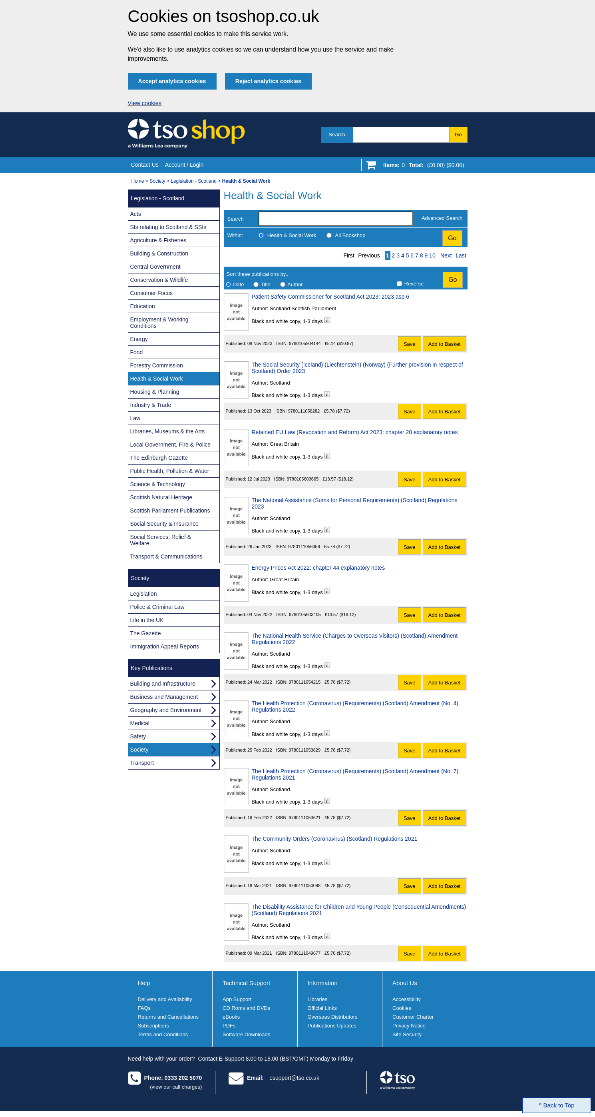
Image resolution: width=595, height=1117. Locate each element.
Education (142, 306)
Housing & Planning (154, 392)
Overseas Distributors (333, 1017)
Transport (142, 763)
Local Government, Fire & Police (170, 444)
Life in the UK (147, 620)
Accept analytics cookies (172, 81)
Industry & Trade (150, 405)
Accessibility (406, 999)
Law (135, 418)
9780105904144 (305, 343)
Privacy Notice (409, 1026)
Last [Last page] (461, 255)
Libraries (318, 999)
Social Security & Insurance (164, 524)
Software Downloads (246, 1034)
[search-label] (336, 218)
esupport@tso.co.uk (294, 1078)
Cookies (401, 1008)
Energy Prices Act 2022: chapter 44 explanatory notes (318, 567)
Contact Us (145, 165)
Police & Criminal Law (157, 607)
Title (266, 284)
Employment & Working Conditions (159, 322)
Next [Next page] (446, 255)
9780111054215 (305, 682)
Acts (135, 214)
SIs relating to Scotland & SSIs (168, 227)
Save (410, 344)
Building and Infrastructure (162, 683)
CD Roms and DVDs (246, 1008)
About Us (404, 982)
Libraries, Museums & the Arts (167, 431)
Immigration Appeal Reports (164, 646)
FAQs (144, 1008)
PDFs (229, 1026)
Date (238, 284)
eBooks (231, 1017)
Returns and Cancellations (168, 1017)
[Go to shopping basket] (422, 167)
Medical (139, 723)
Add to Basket (444, 344)
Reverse (414, 284)
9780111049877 (305, 953)
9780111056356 (304, 546)
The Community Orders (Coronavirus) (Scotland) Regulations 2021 (335, 839)
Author (294, 284)
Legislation (143, 593)
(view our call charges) (176, 1087)
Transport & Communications (166, 556)
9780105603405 (305, 614)
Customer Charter (413, 1017)
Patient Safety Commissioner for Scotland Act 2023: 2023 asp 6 (331, 296)
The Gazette (145, 633)
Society (157, 181)
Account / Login (184, 165)
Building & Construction (159, 253)
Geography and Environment (166, 710)
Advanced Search (442, 218)
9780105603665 (303, 479)
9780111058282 (304, 411)
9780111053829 (305, 750)
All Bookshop (350, 235)
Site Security (407, 1034)
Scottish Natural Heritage (161, 497)
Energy (139, 339)
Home (137, 181)
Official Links (322, 1008)
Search (337, 135)
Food (136, 352)
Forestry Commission (156, 365)
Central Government (155, 266)
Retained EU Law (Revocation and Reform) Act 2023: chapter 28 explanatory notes (355, 432)
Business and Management (164, 697)
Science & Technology (157, 484)
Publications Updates (332, 1026)
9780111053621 (305, 817)
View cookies (145, 103)
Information (323, 982)
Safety (138, 736)
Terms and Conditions (163, 1034)
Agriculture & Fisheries (158, 240)
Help (144, 982)
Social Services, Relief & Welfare (160, 540)
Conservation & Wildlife (159, 280)
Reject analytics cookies (268, 81)
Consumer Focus (151, 293)
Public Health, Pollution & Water (169, 471)
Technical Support (246, 982)
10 (432, 255)
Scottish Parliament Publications (170, 510)
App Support (237, 999)
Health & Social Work (291, 235)
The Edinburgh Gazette (159, 458)
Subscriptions (153, 1026)
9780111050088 (305, 885)
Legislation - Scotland (194, 181)
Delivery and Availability (165, 999)
